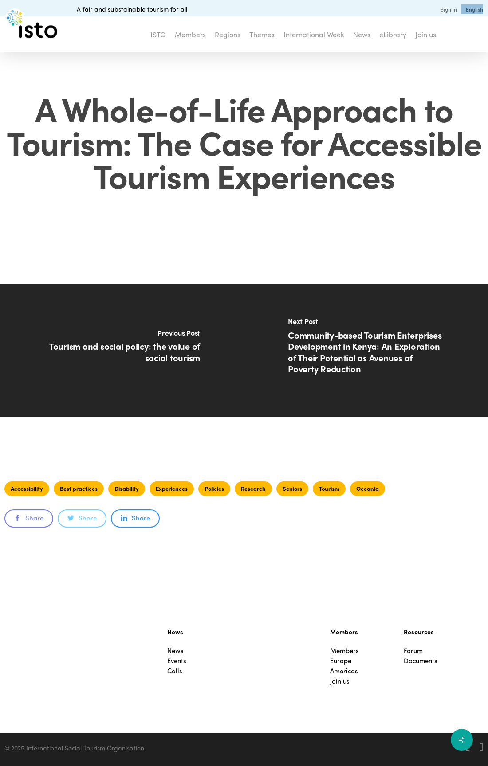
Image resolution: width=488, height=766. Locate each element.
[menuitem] (474, 9)
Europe (340, 660)
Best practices (79, 488)
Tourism (329, 488)
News (175, 650)
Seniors (292, 488)
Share (28, 518)
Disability (126, 488)
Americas (344, 671)
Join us (340, 681)
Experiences (172, 488)
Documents (420, 660)
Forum (413, 650)
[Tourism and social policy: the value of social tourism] (122, 350)
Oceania (367, 488)
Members (344, 650)
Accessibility (27, 488)
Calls (174, 671)
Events (176, 660)
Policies (214, 488)
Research (253, 488)
